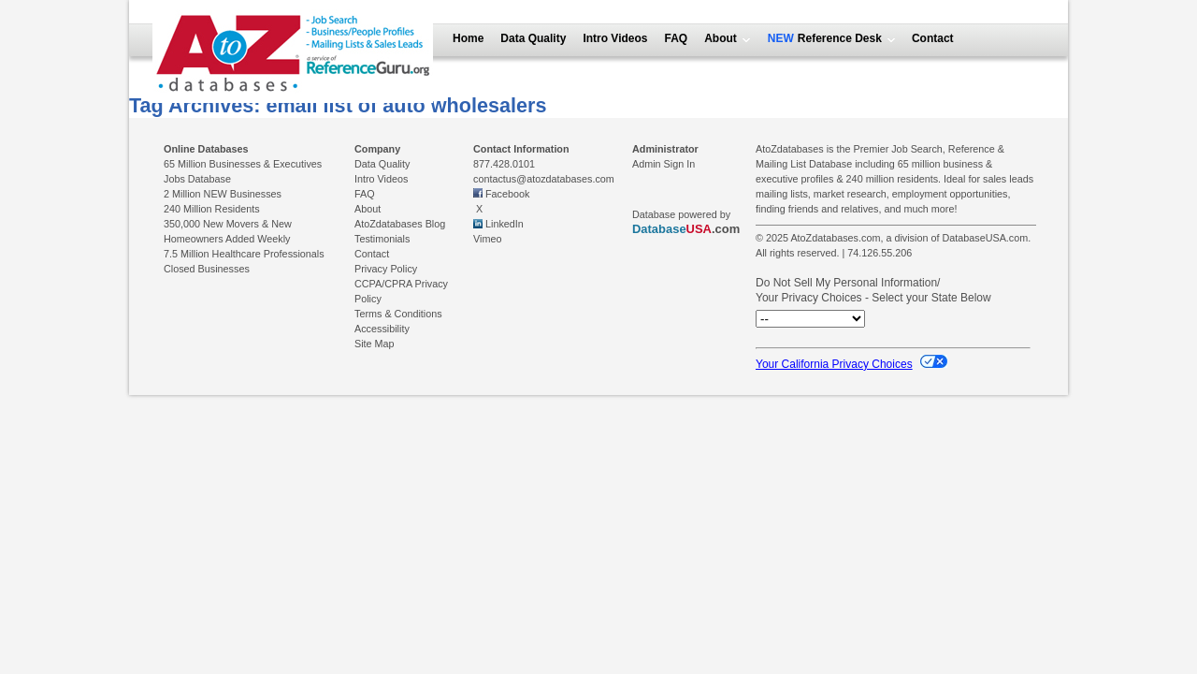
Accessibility (382, 328)
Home (468, 38)
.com (686, 229)
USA (699, 229)
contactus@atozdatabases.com (543, 178)
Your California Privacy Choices (851, 364)
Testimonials (382, 238)
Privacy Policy (385, 268)
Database (659, 229)
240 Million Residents (212, 208)
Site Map (374, 343)
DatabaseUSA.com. (986, 237)
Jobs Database (197, 178)
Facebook (507, 193)
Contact (933, 38)
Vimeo (487, 238)
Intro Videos (615, 38)
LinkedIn (504, 223)
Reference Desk (838, 39)
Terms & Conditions (398, 313)
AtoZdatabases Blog (399, 223)
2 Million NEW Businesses (222, 193)
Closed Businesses (207, 268)
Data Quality (533, 38)
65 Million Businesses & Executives (243, 163)
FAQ (676, 38)
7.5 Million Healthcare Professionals (244, 253)
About (720, 38)
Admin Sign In (663, 163)
